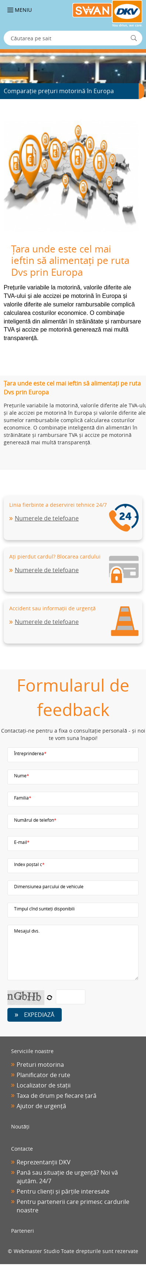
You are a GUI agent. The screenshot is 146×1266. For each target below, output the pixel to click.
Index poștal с (29, 864)
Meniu (19, 9)
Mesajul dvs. (27, 931)
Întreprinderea (30, 753)
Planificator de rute (43, 1075)
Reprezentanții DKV (44, 1162)
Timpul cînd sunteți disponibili (44, 909)
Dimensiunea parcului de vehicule (49, 886)
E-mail (22, 842)
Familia (22, 798)
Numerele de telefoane (47, 518)
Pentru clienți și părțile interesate (63, 1191)
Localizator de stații (44, 1085)
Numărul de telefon (35, 820)
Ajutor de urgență (41, 1106)
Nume (21, 775)
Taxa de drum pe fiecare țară (56, 1096)
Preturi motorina (40, 1064)
